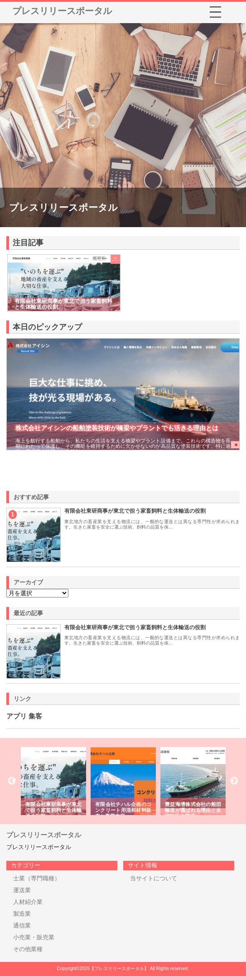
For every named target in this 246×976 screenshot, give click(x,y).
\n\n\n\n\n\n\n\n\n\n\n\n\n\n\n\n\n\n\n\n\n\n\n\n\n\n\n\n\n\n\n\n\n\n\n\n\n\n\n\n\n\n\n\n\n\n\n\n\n (37, 593)
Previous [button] (11, 781)
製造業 (22, 913)
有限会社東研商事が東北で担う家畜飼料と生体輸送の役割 (135, 511)
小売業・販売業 (33, 937)
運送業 (22, 890)
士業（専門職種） (36, 878)
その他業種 (28, 949)
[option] (53, 781)
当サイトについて (153, 878)
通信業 (22, 925)
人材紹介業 (28, 901)
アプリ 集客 (24, 716)
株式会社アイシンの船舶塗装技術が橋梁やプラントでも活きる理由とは (116, 428)
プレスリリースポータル (62, 11)
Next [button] (234, 781)
